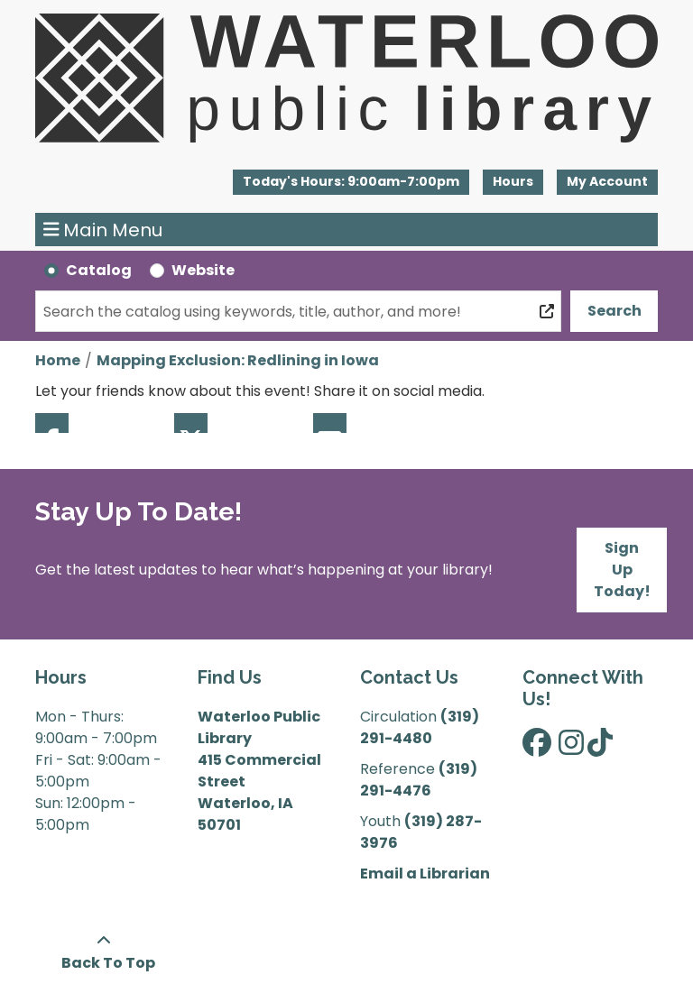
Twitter (191, 423)
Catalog (99, 270)
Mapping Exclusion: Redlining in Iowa (238, 360)
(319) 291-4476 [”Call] (418, 780)
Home (57, 360)
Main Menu (103, 230)
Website (203, 270)
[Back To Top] (103, 952)
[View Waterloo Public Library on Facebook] (536, 748)
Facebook (52, 423)
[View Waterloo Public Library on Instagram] (571, 748)
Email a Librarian (425, 873)
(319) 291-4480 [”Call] (419, 727)
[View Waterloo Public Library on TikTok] (600, 748)
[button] (351, 182)
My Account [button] (607, 181)
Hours (513, 181)
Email (329, 423)
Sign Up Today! (622, 570)
